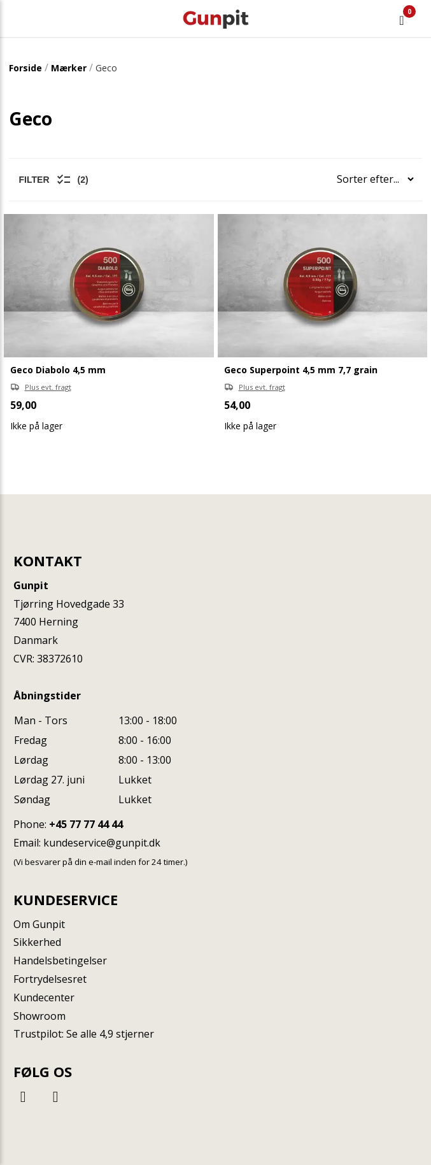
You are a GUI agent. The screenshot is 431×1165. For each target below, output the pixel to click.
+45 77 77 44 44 (86, 824)
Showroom (39, 1016)
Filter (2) (53, 179)
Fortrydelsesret (50, 979)
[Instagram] (55, 1095)
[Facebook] (24, 1095)
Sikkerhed (37, 942)
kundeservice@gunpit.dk (101, 843)
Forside (25, 68)
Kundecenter (43, 997)
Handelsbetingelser (60, 961)
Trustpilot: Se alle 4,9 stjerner (83, 1034)
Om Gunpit (39, 924)
